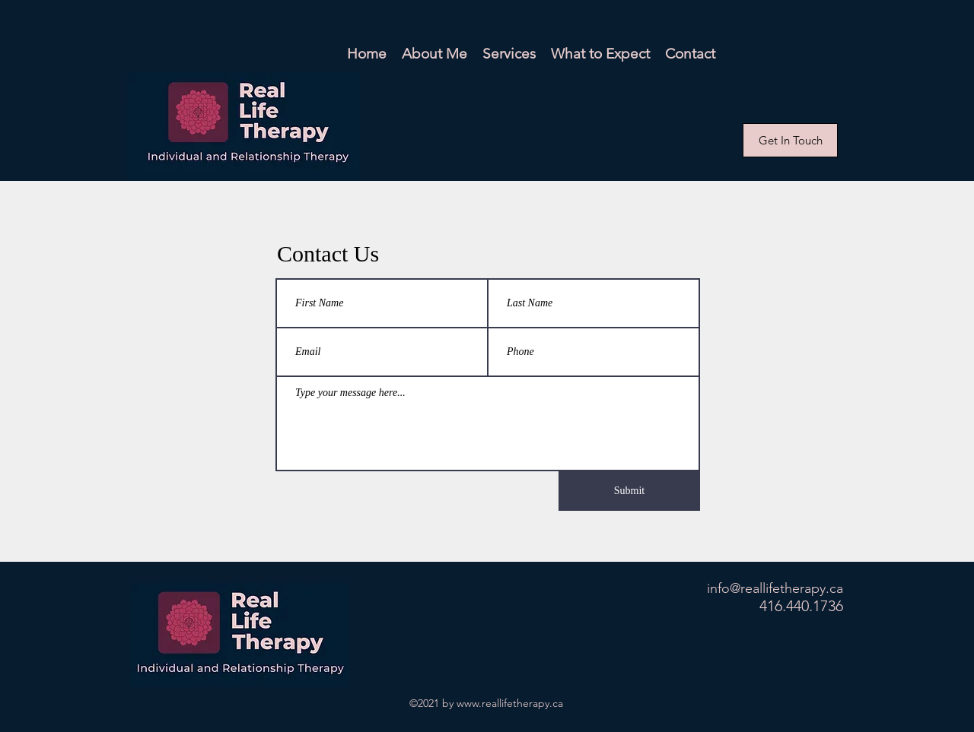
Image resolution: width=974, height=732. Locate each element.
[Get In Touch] (790, 140)
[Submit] (629, 491)
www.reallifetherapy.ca (510, 703)
